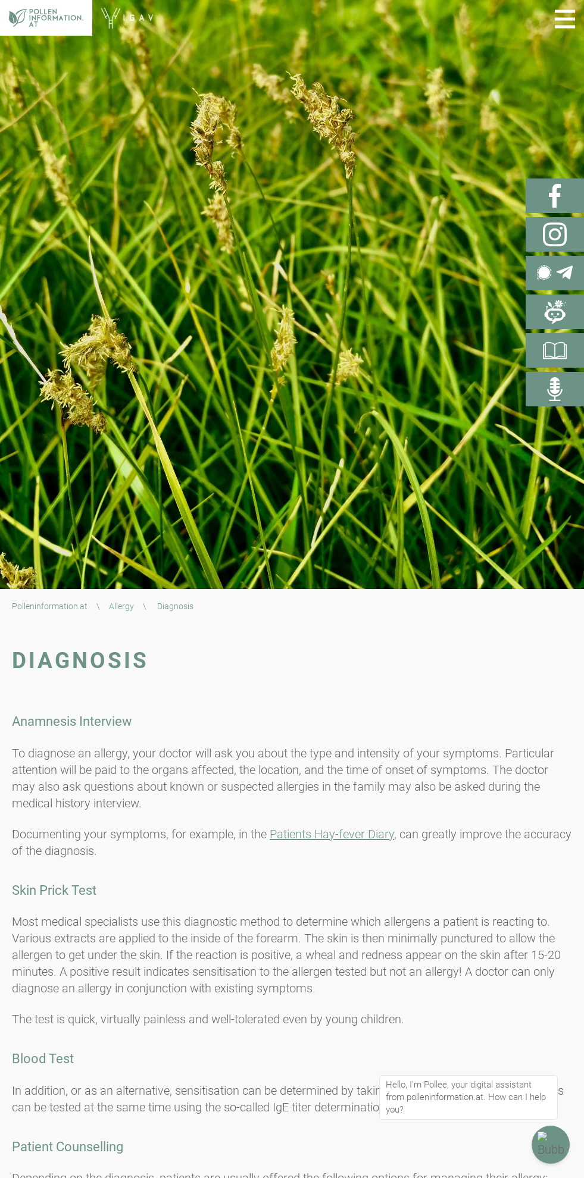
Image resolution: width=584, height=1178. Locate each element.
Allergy (121, 606)
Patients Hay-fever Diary (332, 834)
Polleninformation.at (50, 606)
